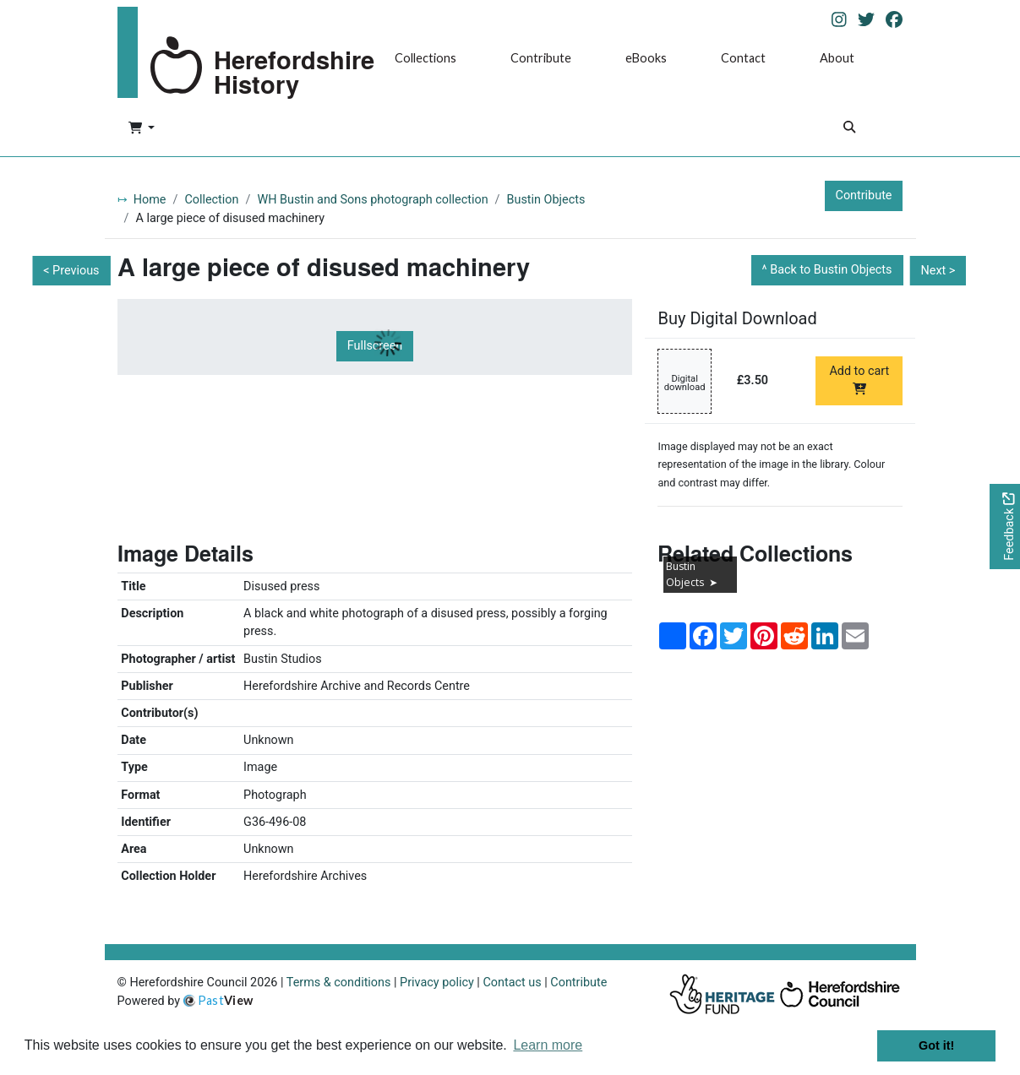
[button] (141, 129)
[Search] (849, 128)
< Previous (71, 270)
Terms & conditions (338, 982)
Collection (211, 200)
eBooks (646, 58)
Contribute (540, 58)
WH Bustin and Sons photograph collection (372, 200)
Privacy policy (437, 982)
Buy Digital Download (736, 318)
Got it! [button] (936, 1045)
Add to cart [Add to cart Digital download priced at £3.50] (859, 379)
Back (831, 270)
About (837, 58)
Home (150, 200)
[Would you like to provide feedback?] (1005, 526)
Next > (937, 270)
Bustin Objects (546, 200)
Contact (743, 58)
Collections (425, 58)
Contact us (512, 982)
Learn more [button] (547, 1045)
